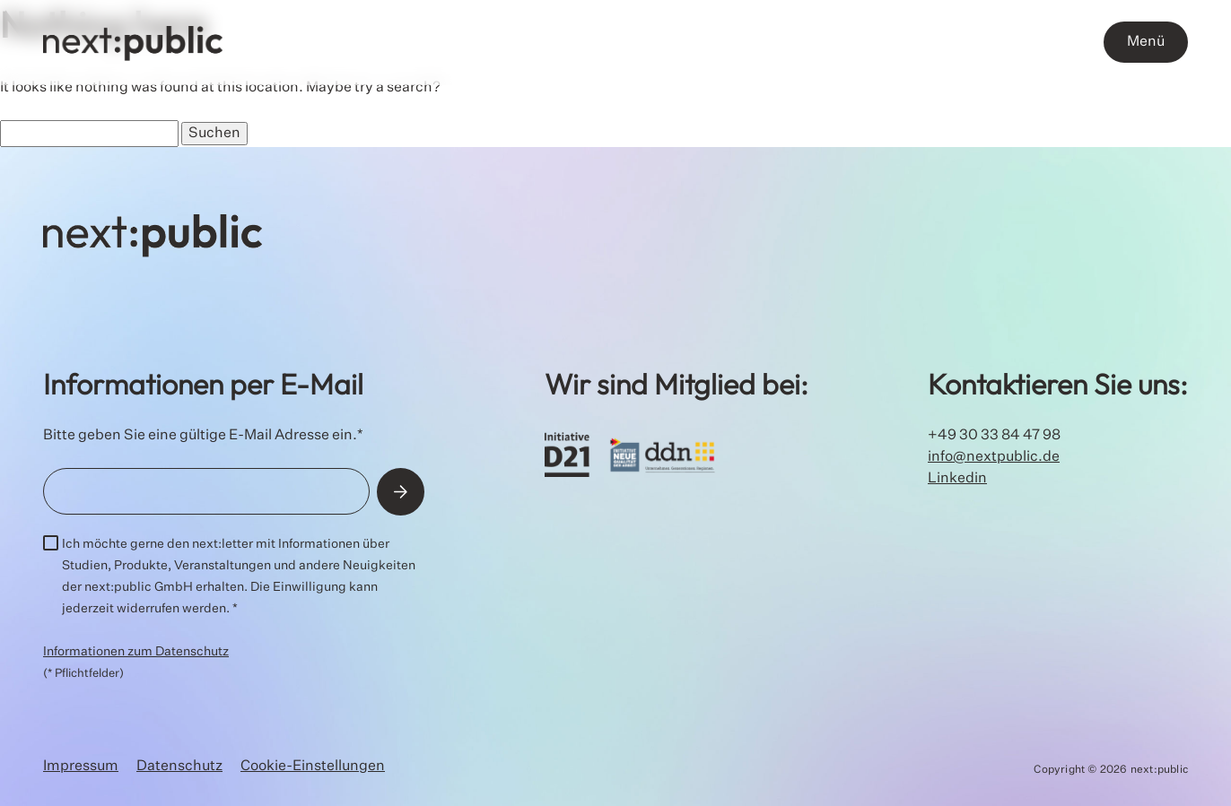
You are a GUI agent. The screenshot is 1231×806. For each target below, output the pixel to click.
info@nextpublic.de (994, 457)
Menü (1146, 42)
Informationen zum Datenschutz (136, 652)
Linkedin (957, 479)
